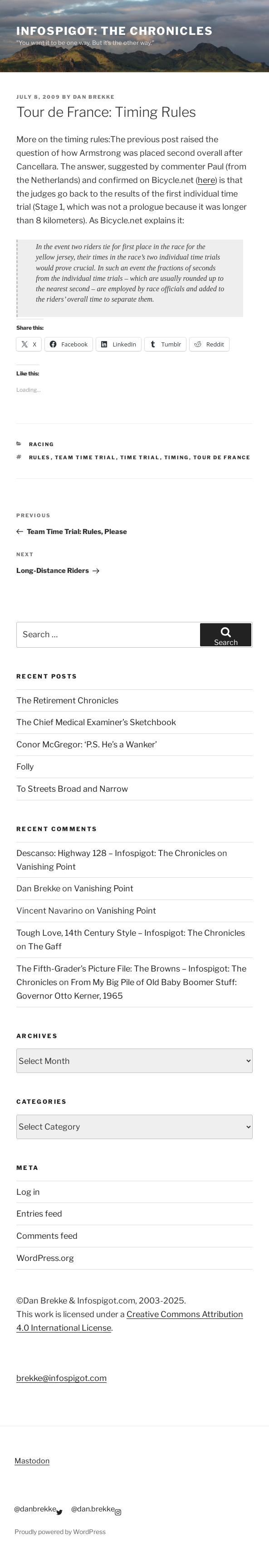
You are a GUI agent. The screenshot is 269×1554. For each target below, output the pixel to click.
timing (176, 457)
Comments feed (47, 1236)
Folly (25, 766)
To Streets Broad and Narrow (72, 789)
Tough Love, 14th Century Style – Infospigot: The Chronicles (130, 933)
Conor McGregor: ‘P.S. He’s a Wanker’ (86, 744)
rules (40, 457)
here (206, 180)
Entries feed (39, 1213)
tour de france (222, 457)
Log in (28, 1192)
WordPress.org (45, 1258)
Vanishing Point (46, 866)
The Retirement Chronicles (67, 700)
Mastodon (32, 1461)
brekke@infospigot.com (61, 1378)
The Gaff (45, 946)
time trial (140, 457)
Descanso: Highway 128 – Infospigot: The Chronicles (115, 853)
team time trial (85, 457)
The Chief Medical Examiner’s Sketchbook (96, 722)
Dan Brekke (94, 97)
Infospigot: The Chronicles (114, 31)
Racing (41, 444)
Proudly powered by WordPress (60, 1531)
